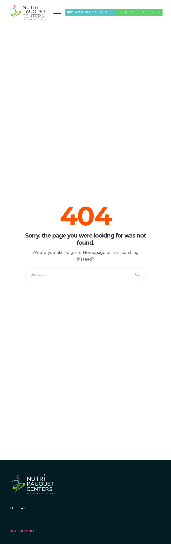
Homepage (94, 252)
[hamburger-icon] (57, 12)
